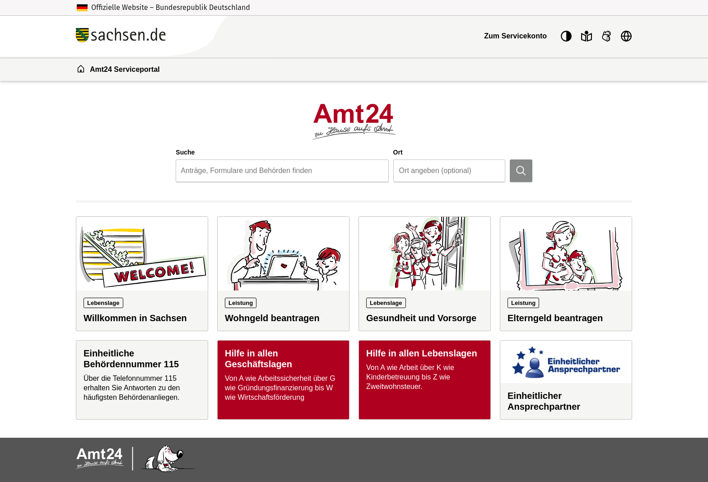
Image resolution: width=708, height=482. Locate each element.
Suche (185, 152)
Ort (398, 152)
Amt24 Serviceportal (118, 68)
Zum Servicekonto (515, 36)
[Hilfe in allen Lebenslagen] (425, 380)
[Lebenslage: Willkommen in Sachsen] (142, 273)
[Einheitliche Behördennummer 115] (142, 380)
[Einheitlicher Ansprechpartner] (566, 380)
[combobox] (282, 170)
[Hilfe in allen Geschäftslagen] (283, 380)
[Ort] (449, 170)
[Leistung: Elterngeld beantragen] (566, 273)
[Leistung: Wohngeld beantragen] (283, 273)
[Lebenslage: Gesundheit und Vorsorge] (425, 273)
